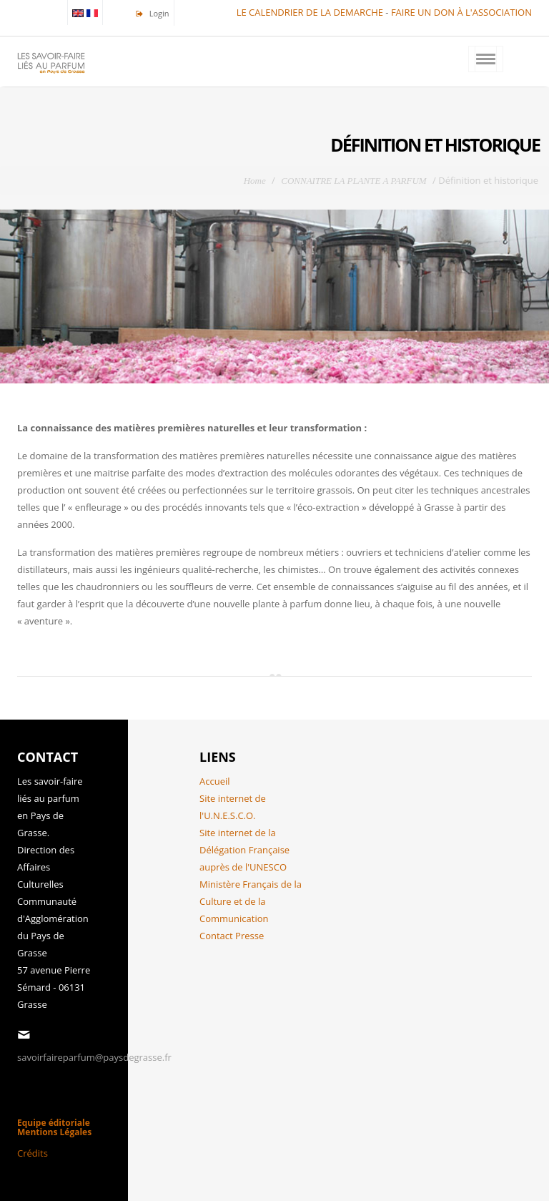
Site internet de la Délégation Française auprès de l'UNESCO (244, 849)
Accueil (214, 781)
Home (255, 180)
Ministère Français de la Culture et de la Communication (250, 901)
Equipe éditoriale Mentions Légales (54, 1127)
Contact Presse (231, 935)
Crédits (32, 1153)
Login (158, 13)
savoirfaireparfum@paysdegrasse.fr (94, 1057)
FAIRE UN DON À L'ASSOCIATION (461, 12)
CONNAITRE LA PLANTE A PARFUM (353, 180)
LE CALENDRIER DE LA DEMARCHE (310, 12)
